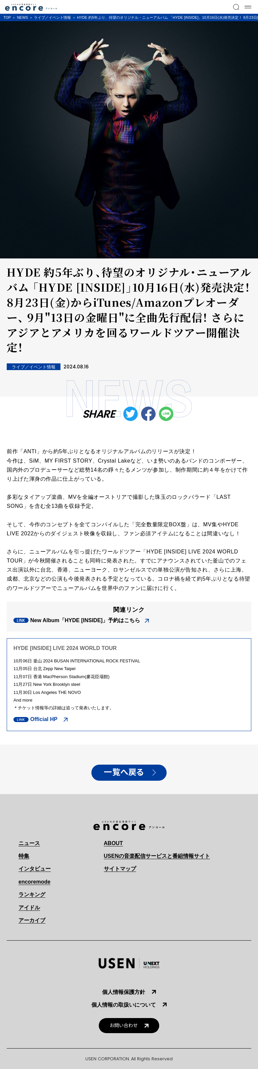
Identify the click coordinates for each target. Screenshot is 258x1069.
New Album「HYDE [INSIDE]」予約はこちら (85, 620)
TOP (7, 17)
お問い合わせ (124, 1025)
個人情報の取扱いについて (123, 1005)
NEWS (22, 17)
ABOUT (113, 843)
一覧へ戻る (124, 772)
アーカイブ (31, 920)
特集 (23, 856)
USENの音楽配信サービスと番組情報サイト (157, 856)
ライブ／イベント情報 (52, 17)
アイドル (29, 907)
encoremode (34, 882)
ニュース (29, 843)
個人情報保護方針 (123, 992)
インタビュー (34, 869)
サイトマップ (120, 869)
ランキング (31, 894)
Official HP (44, 719)
